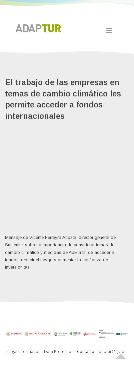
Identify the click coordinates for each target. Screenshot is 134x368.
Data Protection (59, 351)
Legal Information (24, 351)
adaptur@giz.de (111, 351)
